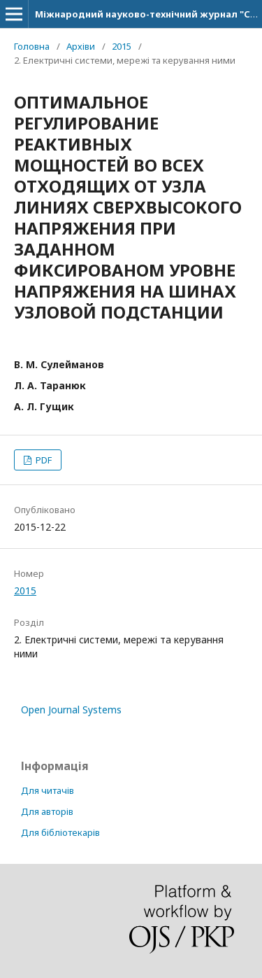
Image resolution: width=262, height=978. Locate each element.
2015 (121, 46)
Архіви (80, 46)
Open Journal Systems (71, 709)
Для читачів (47, 790)
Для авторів (47, 811)
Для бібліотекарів (60, 832)
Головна (32, 46)
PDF (43, 460)
